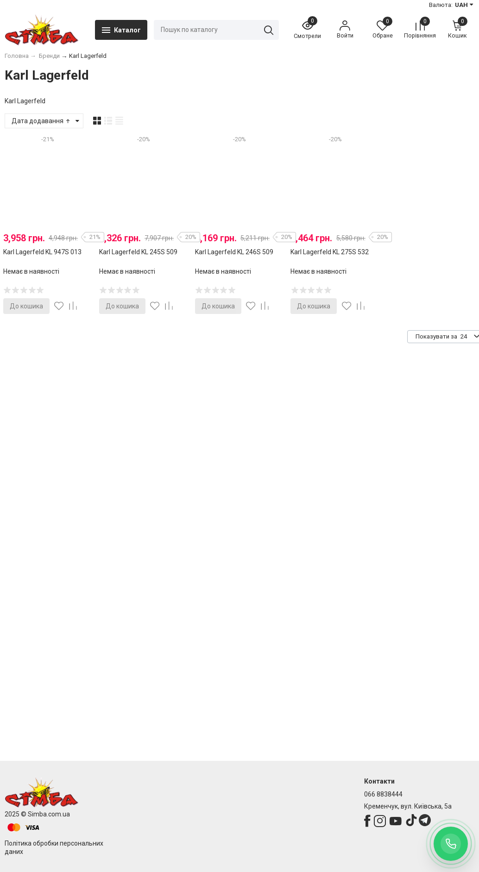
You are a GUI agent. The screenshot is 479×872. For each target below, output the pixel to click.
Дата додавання (41, 121)
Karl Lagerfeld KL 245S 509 (138, 252)
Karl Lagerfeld (25, 101)
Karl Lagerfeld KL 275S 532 (329, 252)
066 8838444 (383, 794)
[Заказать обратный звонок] (451, 844)
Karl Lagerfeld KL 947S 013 (42, 252)
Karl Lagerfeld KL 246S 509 (234, 252)
